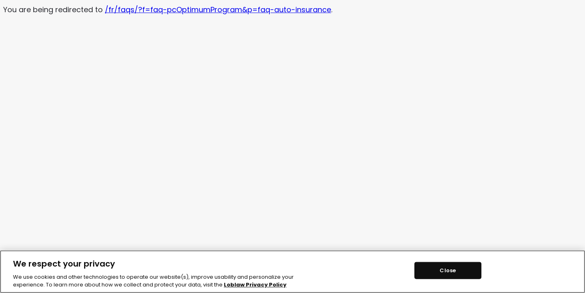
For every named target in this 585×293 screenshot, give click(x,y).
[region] (292, 271)
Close (448, 270)
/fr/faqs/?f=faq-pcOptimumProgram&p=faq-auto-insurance (218, 9)
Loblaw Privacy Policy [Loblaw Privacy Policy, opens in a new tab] (255, 285)
